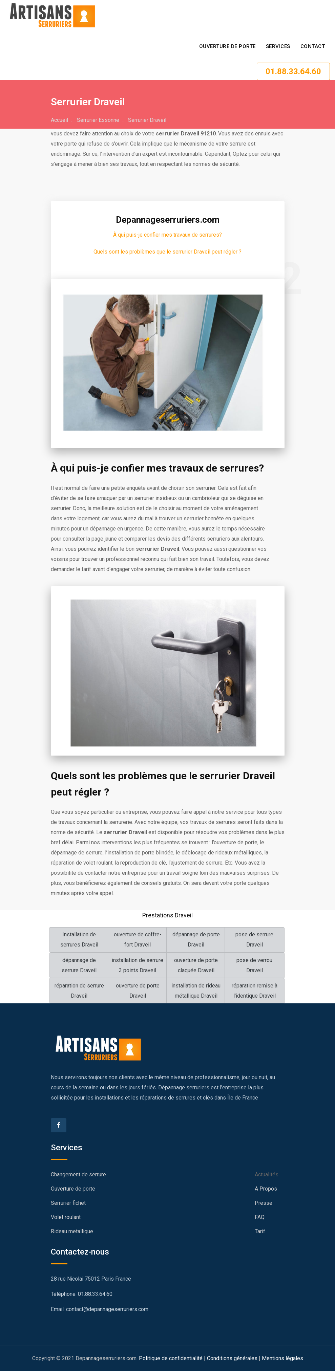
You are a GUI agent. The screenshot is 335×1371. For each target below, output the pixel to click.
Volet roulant (66, 1217)
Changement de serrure (78, 1174)
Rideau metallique (72, 1231)
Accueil (59, 120)
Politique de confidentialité (171, 1358)
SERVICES (278, 46)
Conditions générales (232, 1358)
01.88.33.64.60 (293, 71)
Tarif (260, 1231)
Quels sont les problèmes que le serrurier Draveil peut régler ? (167, 251)
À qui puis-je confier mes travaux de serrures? (167, 235)
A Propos (266, 1188)
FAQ (260, 1217)
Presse (263, 1203)
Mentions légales (282, 1358)
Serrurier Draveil (147, 120)
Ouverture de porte (227, 46)
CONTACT (312, 46)
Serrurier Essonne (98, 120)
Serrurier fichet (68, 1203)
